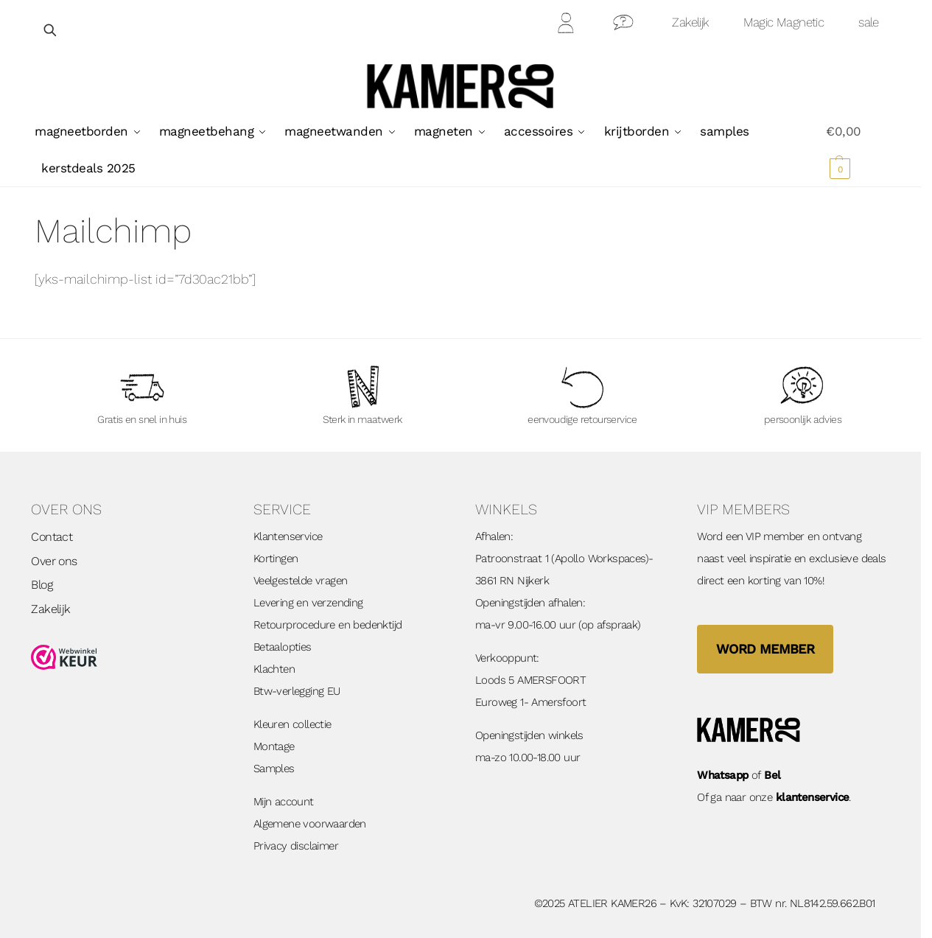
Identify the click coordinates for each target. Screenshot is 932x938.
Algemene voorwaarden (309, 823)
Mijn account (283, 801)
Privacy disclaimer (295, 846)
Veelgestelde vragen (300, 580)
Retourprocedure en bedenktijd (327, 624)
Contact (623, 25)
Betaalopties (282, 647)
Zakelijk (690, 22)
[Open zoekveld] (51, 29)
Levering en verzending (308, 602)
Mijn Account (566, 25)
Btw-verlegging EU (296, 691)
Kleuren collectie (292, 724)
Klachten (274, 669)
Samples (274, 768)
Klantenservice (288, 536)
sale (868, 22)
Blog (41, 585)
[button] (856, 149)
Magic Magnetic (783, 22)
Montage (274, 746)
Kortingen (275, 558)
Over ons (54, 561)
